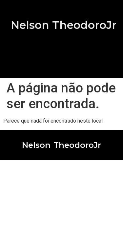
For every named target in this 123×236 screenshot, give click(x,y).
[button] (61, 64)
